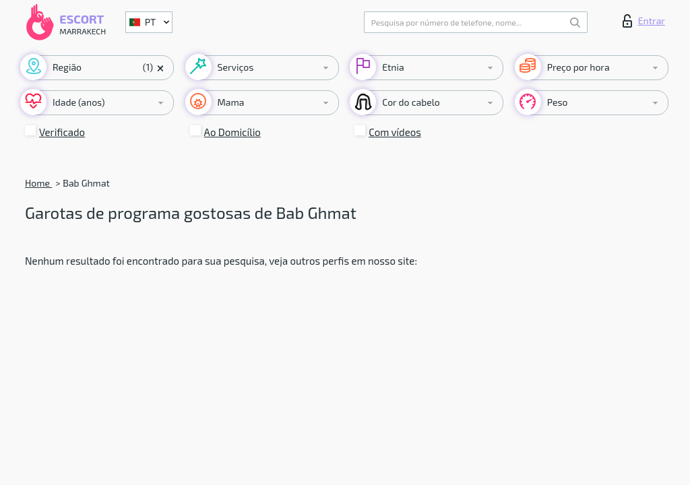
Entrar (644, 20)
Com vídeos (395, 132)
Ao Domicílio (232, 132)
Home (38, 183)
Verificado (62, 132)
